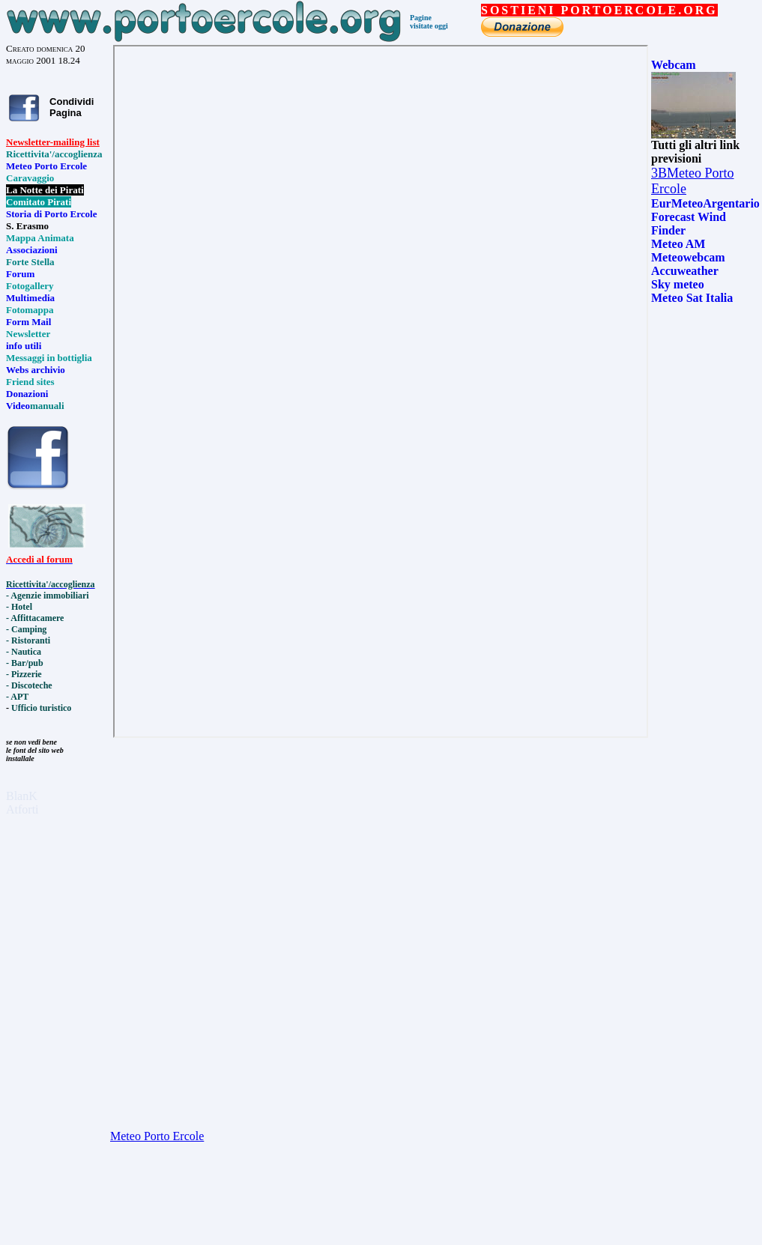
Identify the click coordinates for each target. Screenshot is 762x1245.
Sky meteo (677, 284)
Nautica (26, 651)
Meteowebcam (688, 257)
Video (18, 405)
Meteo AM (678, 243)
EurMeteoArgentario (705, 203)
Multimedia (30, 297)
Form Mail (28, 321)
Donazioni (27, 393)
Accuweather (685, 270)
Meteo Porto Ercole (46, 166)
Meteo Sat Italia (692, 297)
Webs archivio (35, 369)
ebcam (678, 64)
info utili (23, 345)
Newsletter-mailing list (53, 142)
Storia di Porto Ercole (51, 213)
